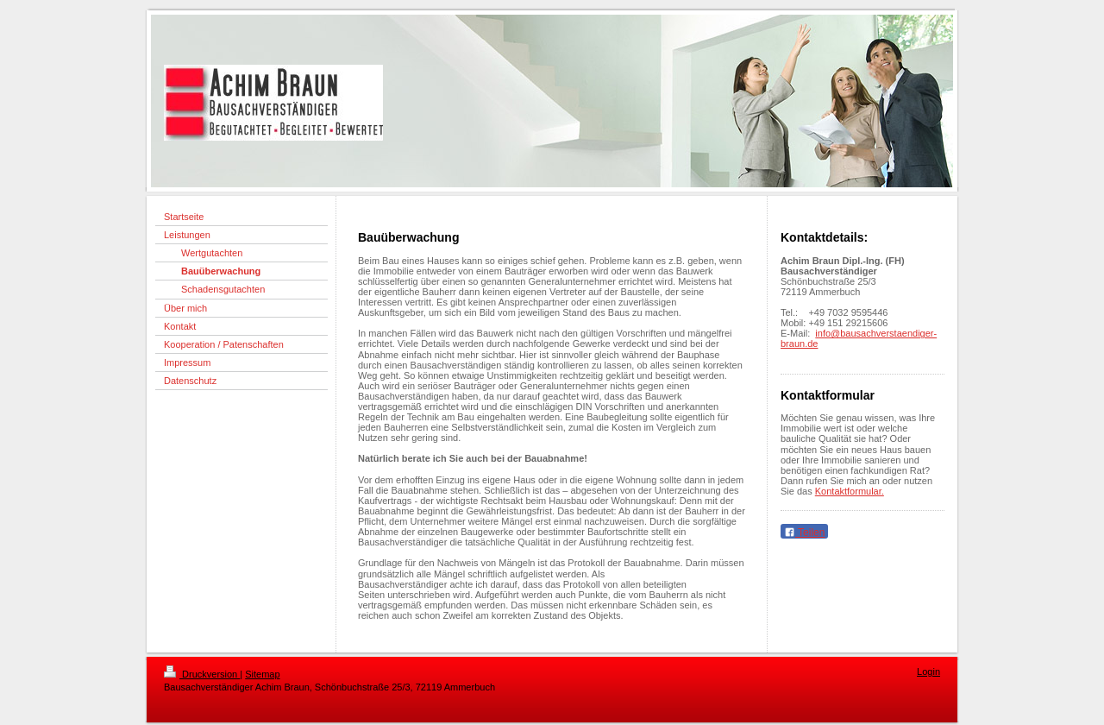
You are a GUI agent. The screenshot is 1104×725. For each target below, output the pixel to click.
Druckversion (202, 674)
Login (928, 671)
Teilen (804, 532)
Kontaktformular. (849, 491)
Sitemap (262, 674)
